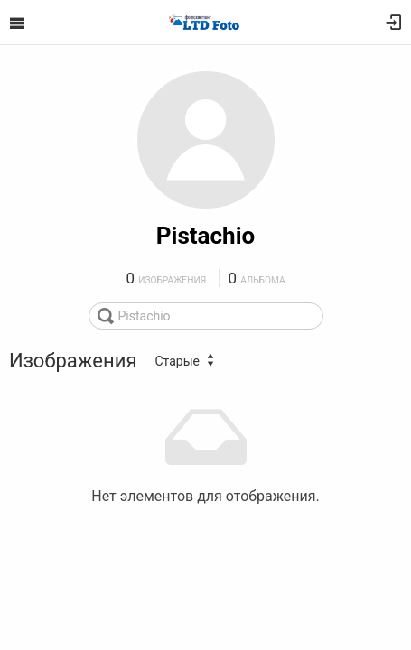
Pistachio (205, 235)
